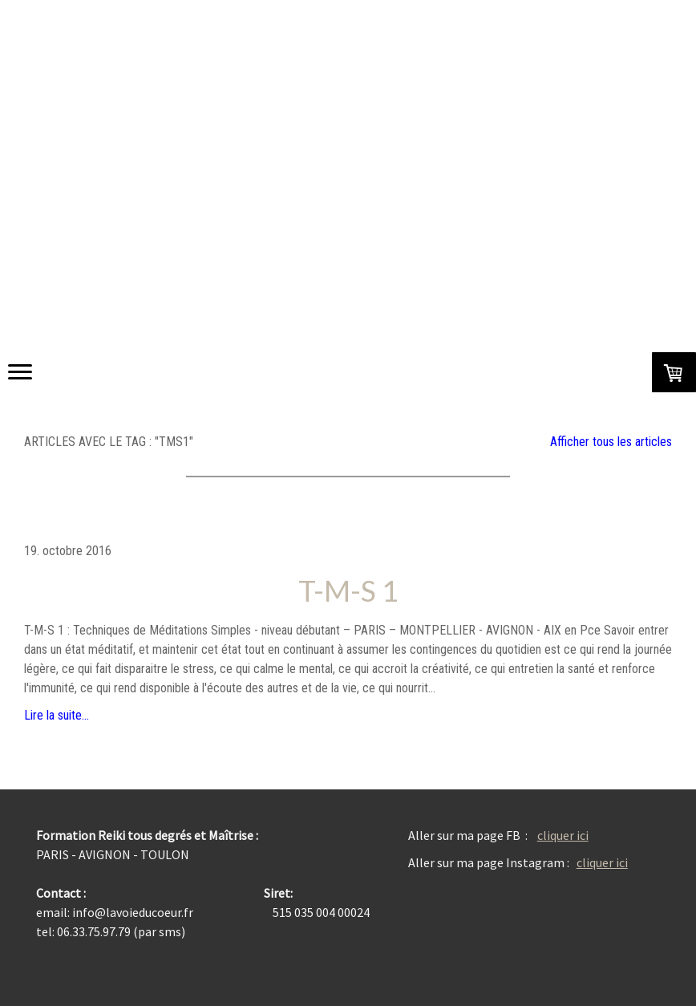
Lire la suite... (56, 715)
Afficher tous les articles (611, 441)
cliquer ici (563, 835)
